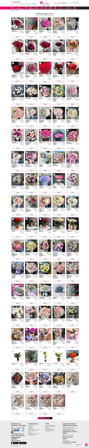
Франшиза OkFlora (31, 425)
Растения (41, 8)
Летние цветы (36, 8)
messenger (69, 443)
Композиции (50, 8)
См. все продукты (48, 428)
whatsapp (65, 443)
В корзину (17, 81)
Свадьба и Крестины (68, 8)
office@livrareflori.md (66, 440)
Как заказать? (30, 427)
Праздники (31, 8)
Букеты (26, 8)
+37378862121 (57, 3)
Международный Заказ (49, 430)
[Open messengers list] (86, 444)
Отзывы (46, 427)
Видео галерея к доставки (50, 426)
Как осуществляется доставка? (33, 429)
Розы (12, 8)
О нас (29, 431)
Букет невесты (60, 8)
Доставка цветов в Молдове (33, 433)
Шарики (45, 8)
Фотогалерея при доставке (50, 425)
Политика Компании (32, 430)
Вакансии (30, 432)
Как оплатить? (30, 428)
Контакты (30, 426)
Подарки (55, 8)
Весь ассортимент (31, 434)
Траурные (74, 8)
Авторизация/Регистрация (50, 429)
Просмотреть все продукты (45, 418)
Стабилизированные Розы (19, 8)
